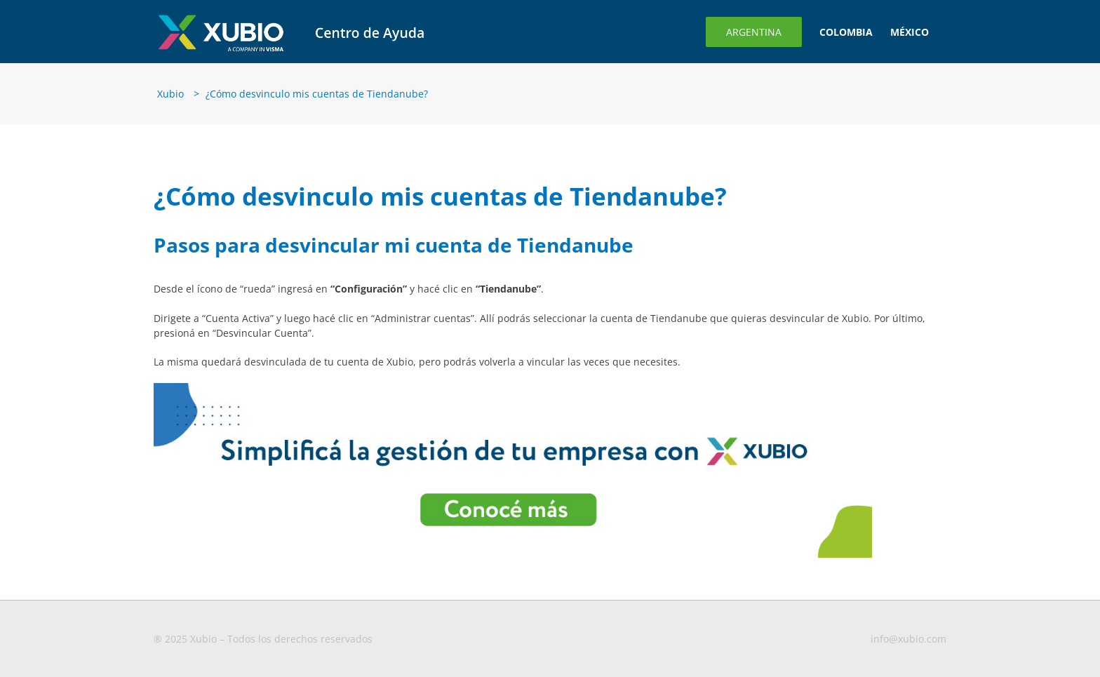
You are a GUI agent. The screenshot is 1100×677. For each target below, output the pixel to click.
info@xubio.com (908, 638)
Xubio (170, 93)
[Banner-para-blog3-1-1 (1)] (513, 387)
